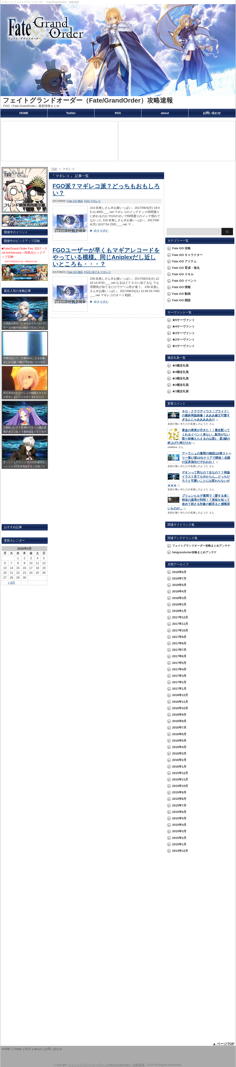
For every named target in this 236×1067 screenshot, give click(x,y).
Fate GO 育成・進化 (186, 268)
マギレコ (95, 201)
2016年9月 (179, 714)
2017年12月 (180, 617)
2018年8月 (179, 572)
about (165, 113)
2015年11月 (180, 779)
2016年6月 (179, 734)
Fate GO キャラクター (187, 255)
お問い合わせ (212, 113)
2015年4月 (179, 824)
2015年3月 (179, 831)
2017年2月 (179, 682)
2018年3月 (179, 598)
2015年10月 (180, 786)
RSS (118, 113)
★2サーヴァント (183, 339)
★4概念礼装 (180, 372)
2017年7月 (179, 649)
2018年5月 (179, 585)
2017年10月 (180, 630)
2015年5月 (179, 818)
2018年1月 (179, 611)
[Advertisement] (199, 197)
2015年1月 (179, 844)
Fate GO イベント (184, 280)
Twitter (71, 113)
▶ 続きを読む (99, 230)
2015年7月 (179, 805)
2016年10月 (180, 708)
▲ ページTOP (223, 1044)
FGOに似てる (92, 272)
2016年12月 (180, 695)
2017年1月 (179, 688)
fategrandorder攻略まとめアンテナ (194, 552)
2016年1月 (179, 766)
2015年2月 (179, 838)
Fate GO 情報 (181, 287)
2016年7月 (179, 727)
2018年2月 (179, 604)
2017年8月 (179, 643)
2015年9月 (179, 792)
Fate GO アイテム (184, 261)
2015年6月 (179, 812)
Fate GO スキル (183, 274)
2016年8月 (179, 721)
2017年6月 (179, 656)
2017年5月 (179, 663)
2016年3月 (179, 753)
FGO (87, 201)
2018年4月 (179, 591)
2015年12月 (180, 773)
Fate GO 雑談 (75, 201)
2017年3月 (179, 675)
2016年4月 (179, 747)
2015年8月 (179, 798)
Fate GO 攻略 (181, 248)
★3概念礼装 (180, 378)
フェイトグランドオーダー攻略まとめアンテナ (201, 545)
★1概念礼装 (180, 391)
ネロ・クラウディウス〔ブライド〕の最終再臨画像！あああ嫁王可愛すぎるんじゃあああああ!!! (206, 415)
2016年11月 (180, 701)
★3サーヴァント (183, 333)
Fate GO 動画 (181, 293)
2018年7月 (179, 578)
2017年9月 (179, 637)
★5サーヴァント (183, 320)
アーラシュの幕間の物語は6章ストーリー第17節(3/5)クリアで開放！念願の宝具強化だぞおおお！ (206, 457)
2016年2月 (179, 760)
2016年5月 (179, 740)
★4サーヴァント (183, 326)
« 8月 (11, 582)
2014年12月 (180, 850)
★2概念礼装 (180, 385)
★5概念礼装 (180, 365)
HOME (23, 113)
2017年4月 (179, 669)
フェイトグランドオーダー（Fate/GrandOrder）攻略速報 (88, 100)
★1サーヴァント (183, 346)
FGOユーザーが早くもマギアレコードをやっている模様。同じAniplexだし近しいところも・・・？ (106, 257)
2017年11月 (180, 623)
